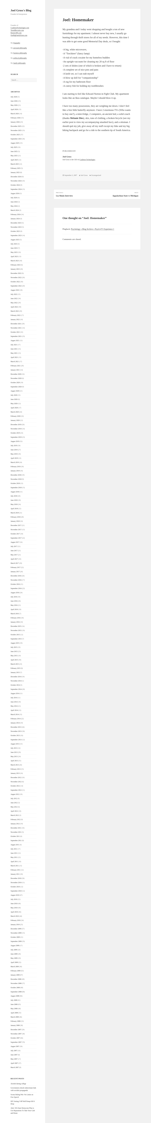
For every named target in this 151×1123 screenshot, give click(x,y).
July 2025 (14, 147)
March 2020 (15, 412)
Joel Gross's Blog (21, 10)
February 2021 (15, 366)
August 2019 (15, 441)
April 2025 (14, 160)
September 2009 (16, 941)
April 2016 (14, 609)
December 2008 (16, 979)
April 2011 (14, 861)
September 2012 (16, 790)
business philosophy (20, 53)
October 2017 (15, 534)
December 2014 (16, 677)
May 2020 (14, 403)
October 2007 (15, 1038)
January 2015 (15, 672)
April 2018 (14, 508)
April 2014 (14, 710)
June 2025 (14, 151)
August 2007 (15, 1046)
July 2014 (14, 698)
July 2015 (14, 647)
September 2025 (16, 139)
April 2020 (14, 408)
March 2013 (15, 765)
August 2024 (15, 193)
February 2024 (15, 214)
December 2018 (16, 475)
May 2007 (14, 1059)
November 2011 (16, 832)
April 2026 (14, 109)
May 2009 (14, 958)
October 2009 (15, 937)
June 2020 (14, 399)
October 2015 (15, 635)
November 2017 (16, 529)
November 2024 (16, 181)
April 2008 (14, 1013)
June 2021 (14, 349)
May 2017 (14, 555)
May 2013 (14, 756)
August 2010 (15, 895)
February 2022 (15, 315)
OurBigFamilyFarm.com (19, 35)
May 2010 (14, 908)
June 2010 (14, 903)
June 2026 (14, 101)
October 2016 (15, 584)
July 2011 (14, 849)
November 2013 (16, 731)
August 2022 (15, 290)
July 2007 (14, 1050)
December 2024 (16, 177)
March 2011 (15, 866)
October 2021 (15, 332)
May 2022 (14, 303)
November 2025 (16, 130)
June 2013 (14, 752)
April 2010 (14, 912)
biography (16, 43)
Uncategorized (96, 175)
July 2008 (14, 1000)
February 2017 (15, 567)
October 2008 (15, 987)
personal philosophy (20, 48)
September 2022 (16, 286)
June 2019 (14, 450)
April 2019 (14, 458)
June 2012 (14, 803)
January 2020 (15, 420)
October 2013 (15, 735)
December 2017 (16, 525)
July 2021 (14, 345)
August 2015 (15, 643)
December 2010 (16, 878)
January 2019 (15, 471)
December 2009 (16, 929)
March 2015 (15, 664)
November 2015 (16, 630)
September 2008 (16, 992)
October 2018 (15, 483)
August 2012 (15, 794)
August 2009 (15, 945)
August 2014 (15, 693)
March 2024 (15, 210)
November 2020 (16, 378)
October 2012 (15, 786)
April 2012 (14, 811)
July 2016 (14, 597)
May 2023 (14, 252)
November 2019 (16, 429)
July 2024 (14, 198)
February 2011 (15, 870)
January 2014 (15, 723)
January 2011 (15, 874)
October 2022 (15, 282)
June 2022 (14, 298)
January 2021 (15, 370)
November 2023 (16, 227)
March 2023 (15, 261)
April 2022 (14, 307)
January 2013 (15, 773)
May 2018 (14, 504)
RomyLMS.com (16, 33)
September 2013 (16, 740)
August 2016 (15, 592)
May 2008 (14, 1008)
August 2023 (15, 240)
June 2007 (14, 1055)
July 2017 (14, 546)
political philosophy (20, 58)
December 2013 (16, 727)
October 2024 (15, 185)
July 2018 (14, 496)
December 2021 (16, 324)
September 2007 (16, 1042)
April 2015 (14, 660)
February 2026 (15, 118)
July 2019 (14, 445)
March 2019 (15, 462)
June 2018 (14, 500)
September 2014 (16, 689)
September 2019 (16, 437)
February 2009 (15, 971)
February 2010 (15, 920)
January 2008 (15, 1025)
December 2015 (16, 626)
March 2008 (15, 1017)
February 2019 (15, 466)
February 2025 (15, 168)
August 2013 (15, 744)
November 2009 (16, 933)
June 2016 (14, 601)
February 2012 (15, 819)
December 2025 (16, 126)
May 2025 (14, 156)
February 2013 (15, 769)
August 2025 (15, 143)
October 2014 (15, 685)
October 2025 (15, 135)
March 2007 (15, 1067)
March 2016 (15, 613)
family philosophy (19, 63)
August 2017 (15, 542)
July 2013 (14, 748)
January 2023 (15, 269)
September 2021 (16, 336)
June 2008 (14, 1004)
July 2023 (14, 244)
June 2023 (14, 248)
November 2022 (16, 277)
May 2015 (14, 656)
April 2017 (14, 559)
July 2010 (14, 899)
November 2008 (16, 983)
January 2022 (15, 319)
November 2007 (16, 1034)
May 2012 (14, 807)
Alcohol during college (18, 1084)
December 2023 (16, 223)
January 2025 (15, 172)
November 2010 (16, 882)
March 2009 (15, 966)
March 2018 (15, 513)
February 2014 (15, 719)
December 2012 (16, 777)
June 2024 (14, 202)
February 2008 (15, 1021)
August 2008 (15, 996)
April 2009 (14, 962)
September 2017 (16, 538)
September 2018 (16, 487)
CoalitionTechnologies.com (20, 28)
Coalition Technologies (87, 160)
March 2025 (15, 164)
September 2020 (16, 387)
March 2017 (15, 563)
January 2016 (15, 622)
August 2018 (15, 492)
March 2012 (15, 815)
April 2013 (14, 761)
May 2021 (14, 353)
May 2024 (14, 206)
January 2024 (15, 219)
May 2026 (14, 105)
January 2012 (15, 824)
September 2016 (16, 588)
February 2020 (15, 416)
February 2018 (15, 517)
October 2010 (15, 887)
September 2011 (16, 840)
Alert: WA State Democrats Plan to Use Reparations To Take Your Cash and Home (23, 1110)
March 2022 (15, 311)
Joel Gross (84, 175)
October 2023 (15, 231)
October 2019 (15, 433)
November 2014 (16, 681)
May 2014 (14, 706)
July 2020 (14, 395)
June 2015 (14, 651)
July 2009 (14, 950)
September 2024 (16, 189)
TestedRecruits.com (17, 30)
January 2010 (15, 924)
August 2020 (15, 391)
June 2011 (14, 853)
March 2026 (15, 113)
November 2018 (16, 479)
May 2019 (14, 454)
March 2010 (15, 916)
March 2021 (15, 361)
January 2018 (15, 521)
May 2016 (14, 605)
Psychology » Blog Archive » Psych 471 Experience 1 (92, 229)
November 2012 (16, 782)
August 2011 (15, 845)
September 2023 (16, 235)
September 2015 (16, 639)
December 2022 (16, 273)
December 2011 (16, 828)
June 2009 (14, 954)
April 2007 (14, 1063)
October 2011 (15, 836)
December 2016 (16, 576)
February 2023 (15, 265)
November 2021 (16, 328)
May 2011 (14, 857)
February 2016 (15, 618)
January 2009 (15, 975)
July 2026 (14, 97)
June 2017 (14, 550)
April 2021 (14, 357)
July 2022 (14, 294)
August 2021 (15, 340)
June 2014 (14, 702)
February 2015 (15, 668)
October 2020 (15, 382)
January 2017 (15, 571)
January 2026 (15, 122)
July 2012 (14, 798)
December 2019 (16, 424)
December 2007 (16, 1029)
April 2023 (14, 256)
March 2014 (15, 714)
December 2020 (16, 374)
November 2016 (16, 580)
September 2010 (16, 891)
